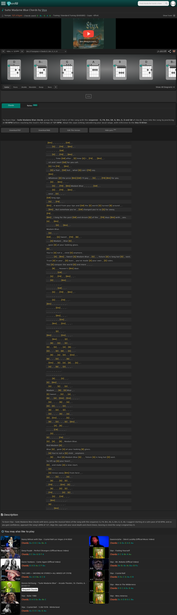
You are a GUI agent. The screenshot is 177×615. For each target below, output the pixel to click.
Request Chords (29, 589)
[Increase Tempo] (22, 51)
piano (15, 87)
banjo (41, 87)
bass (50, 87)
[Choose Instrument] (56, 87)
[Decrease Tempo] (3, 51)
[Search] (166, 3)
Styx (44, 10)
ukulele (24, 87)
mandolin (32, 87)
